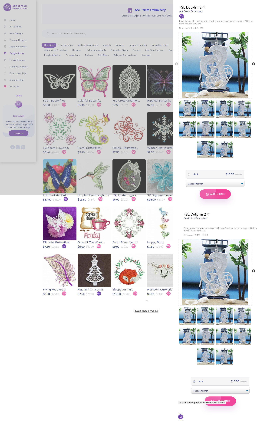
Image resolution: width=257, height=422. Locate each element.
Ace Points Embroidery (191, 11)
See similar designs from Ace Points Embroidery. (202, 402)
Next (253, 64)
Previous (176, 64)
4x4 (195, 174)
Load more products (146, 310)
